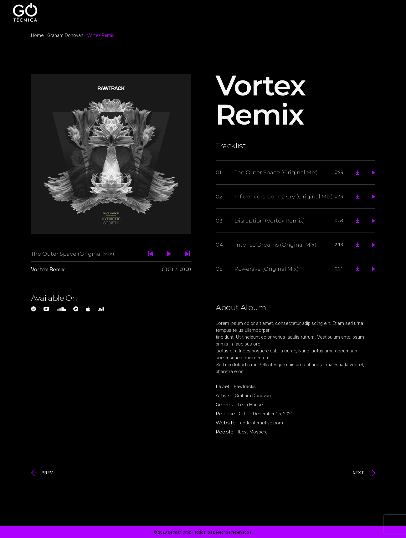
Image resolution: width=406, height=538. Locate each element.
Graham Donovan (253, 395)
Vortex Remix (48, 269)
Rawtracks (245, 386)
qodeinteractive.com (261, 422)
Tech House (250, 404)
